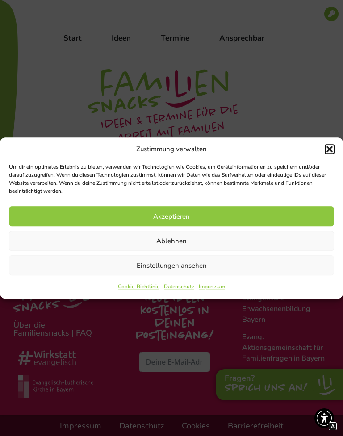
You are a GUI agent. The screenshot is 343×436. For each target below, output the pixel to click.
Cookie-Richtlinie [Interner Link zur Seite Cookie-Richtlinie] (138, 286)
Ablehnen (171, 241)
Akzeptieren (171, 216)
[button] (329, 149)
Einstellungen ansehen (172, 265)
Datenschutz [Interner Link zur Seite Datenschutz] (179, 286)
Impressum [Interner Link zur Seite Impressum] (212, 286)
